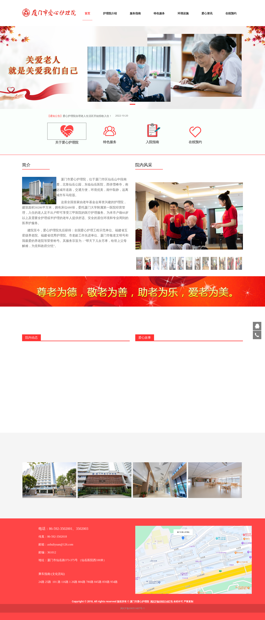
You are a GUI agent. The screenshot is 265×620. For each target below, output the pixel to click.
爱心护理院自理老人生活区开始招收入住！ (87, 116)
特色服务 (159, 13)
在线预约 (230, 13)
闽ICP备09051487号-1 (132, 608)
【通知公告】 (55, 116)
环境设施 (183, 13)
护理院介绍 (110, 13)
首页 (87, 13)
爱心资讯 (207, 13)
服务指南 (135, 13)
